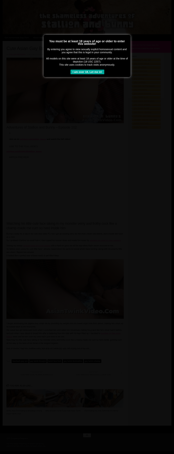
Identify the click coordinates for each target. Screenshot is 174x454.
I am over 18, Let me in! (88, 72)
